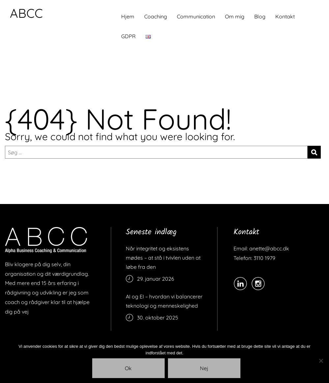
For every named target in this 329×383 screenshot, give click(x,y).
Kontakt (285, 16)
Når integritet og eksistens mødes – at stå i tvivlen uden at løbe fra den (163, 257)
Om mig (234, 16)
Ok (128, 368)
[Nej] (320, 360)
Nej (204, 368)
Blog (259, 16)
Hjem (127, 16)
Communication (196, 16)
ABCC (26, 13)
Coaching (155, 16)
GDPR (128, 36)
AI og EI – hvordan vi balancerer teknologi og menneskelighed (164, 301)
